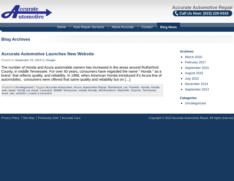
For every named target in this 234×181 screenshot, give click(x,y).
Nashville (123, 90)
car (125, 87)
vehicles (21, 93)
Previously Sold (48, 117)
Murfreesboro (107, 90)
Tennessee (149, 90)
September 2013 (197, 89)
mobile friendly (88, 90)
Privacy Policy (10, 117)
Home (61, 27)
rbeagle (50, 60)
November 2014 (196, 84)
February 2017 (195, 62)
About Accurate (123, 27)
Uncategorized (24, 87)
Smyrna (136, 90)
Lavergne (46, 90)
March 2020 (193, 57)
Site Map (29, 117)
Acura (77, 87)
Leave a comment (40, 93)
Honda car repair (27, 90)
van (12, 93)
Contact (147, 27)
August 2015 (194, 73)
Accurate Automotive (59, 87)
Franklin (134, 87)
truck (5, 93)
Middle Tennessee (65, 90)
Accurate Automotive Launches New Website (47, 53)
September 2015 (197, 68)
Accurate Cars (71, 117)
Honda (145, 87)
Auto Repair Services (88, 27)
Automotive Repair (95, 87)
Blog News (168, 27)
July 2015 (192, 78)
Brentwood (115, 87)
